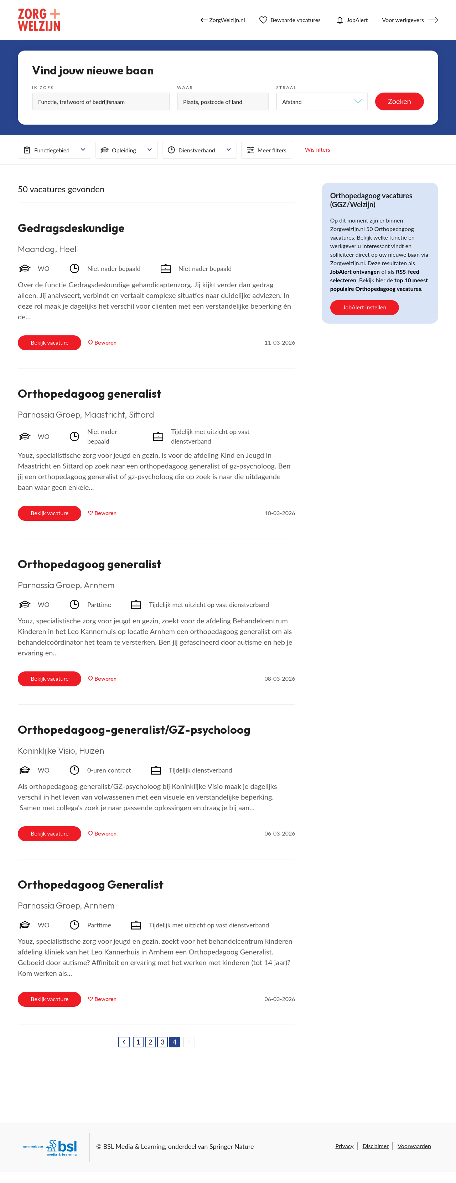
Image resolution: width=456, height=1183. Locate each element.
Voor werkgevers (403, 19)
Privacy (344, 1145)
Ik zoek (43, 87)
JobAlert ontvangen (355, 271)
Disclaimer (376, 1145)
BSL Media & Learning (134, 1146)
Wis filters (317, 149)
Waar (185, 87)
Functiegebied (45, 150)
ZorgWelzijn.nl (223, 19)
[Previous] (124, 1042)
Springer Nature (231, 1146)
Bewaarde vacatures (290, 19)
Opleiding (117, 150)
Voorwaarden (414, 1145)
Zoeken (399, 101)
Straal (286, 87)
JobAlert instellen (365, 307)
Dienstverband (190, 150)
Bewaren (105, 342)
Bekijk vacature (49, 342)
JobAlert (351, 19)
